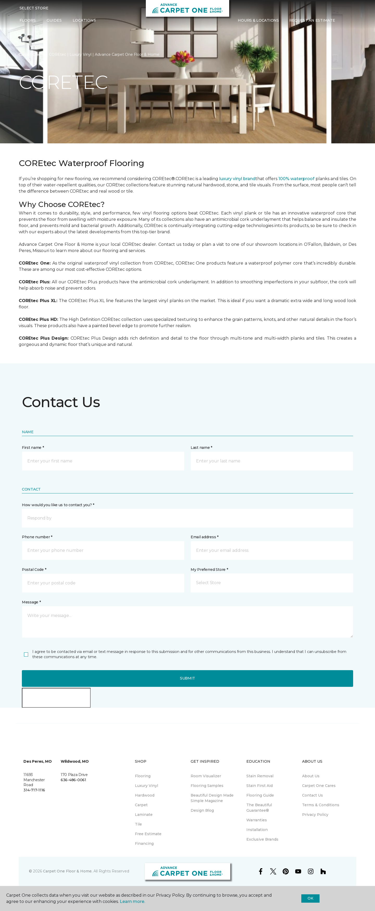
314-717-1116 (34, 790)
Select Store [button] (34, 8)
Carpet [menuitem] (141, 805)
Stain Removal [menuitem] (259, 776)
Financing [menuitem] (144, 843)
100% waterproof (296, 178)
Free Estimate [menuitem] (148, 833)
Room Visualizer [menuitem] (206, 776)
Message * (31, 602)
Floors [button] (28, 20)
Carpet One (30, 54)
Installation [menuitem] (257, 829)
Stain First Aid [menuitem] (259, 785)
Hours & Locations (258, 20)
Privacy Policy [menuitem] (315, 814)
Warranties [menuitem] (256, 820)
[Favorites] (350, 20)
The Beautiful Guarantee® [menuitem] (259, 808)
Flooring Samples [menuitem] (207, 785)
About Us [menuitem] (311, 776)
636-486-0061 (73, 780)
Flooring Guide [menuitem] (260, 795)
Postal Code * (34, 569)
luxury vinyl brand (237, 178)
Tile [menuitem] (138, 824)
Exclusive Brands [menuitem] (262, 839)
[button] (344, 20)
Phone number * (37, 537)
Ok (310, 898)
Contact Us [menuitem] (312, 795)
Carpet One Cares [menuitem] (319, 785)
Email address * (204, 537)
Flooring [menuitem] (143, 776)
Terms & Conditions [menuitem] (320, 805)
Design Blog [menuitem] (202, 810)
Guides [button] (54, 20)
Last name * (201, 447)
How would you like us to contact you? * (58, 505)
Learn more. (132, 901)
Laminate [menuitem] (144, 814)
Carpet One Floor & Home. (67, 871)
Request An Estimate (312, 20)
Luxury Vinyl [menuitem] (146, 785)
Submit (187, 678)
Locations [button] (84, 20)
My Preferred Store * (209, 569)
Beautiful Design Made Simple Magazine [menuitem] (212, 798)
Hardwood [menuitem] (144, 795)
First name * (33, 447)
